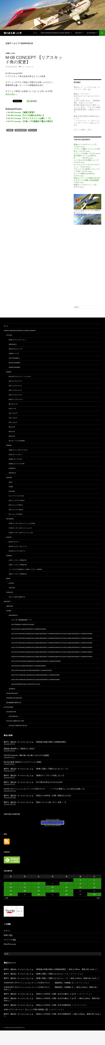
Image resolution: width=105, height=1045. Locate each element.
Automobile (91, 33)
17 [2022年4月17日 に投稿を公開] (11, 891)
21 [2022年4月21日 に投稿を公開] (66, 891)
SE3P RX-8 (12, 473)
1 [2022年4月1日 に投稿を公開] (80, 880)
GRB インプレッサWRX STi (18, 574)
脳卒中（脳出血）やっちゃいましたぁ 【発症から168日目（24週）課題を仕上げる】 (38, 795)
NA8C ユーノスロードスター (18, 450)
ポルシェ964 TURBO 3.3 (17, 597)
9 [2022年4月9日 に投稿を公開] (94, 884)
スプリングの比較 (81, 153)
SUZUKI (8, 537)
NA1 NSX (12, 491)
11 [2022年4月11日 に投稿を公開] (25, 887)
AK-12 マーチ (13, 404)
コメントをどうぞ (27, 67)
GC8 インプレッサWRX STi (18, 560)
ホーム (35, 33)
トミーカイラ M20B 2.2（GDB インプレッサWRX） (26, 569)
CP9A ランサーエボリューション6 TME (22, 523)
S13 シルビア (13, 413)
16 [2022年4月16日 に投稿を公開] (94, 887)
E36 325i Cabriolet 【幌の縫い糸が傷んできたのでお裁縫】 (27, 755)
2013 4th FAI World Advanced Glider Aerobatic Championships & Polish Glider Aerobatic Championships (51, 634)
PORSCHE (9, 592)
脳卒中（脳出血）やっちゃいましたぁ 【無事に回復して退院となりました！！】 (36, 769)
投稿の (8, 935)
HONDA (9, 477)
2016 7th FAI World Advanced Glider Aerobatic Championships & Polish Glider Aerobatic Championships (51, 647)
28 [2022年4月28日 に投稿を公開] (66, 894)
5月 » (99, 898)
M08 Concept (21, 130)
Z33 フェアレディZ (15, 390)
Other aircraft (12, 693)
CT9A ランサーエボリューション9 (20, 528)
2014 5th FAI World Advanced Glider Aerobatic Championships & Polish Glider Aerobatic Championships (51, 643)
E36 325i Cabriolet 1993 (15, 721)
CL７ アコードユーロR (16, 496)
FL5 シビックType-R (15, 514)
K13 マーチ (12, 408)
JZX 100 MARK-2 (14, 358)
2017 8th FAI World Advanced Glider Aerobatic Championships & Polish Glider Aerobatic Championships (51, 652)
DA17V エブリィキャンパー (18, 546)
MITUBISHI (10, 519)
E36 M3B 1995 (11, 712)
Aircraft (78, 33)
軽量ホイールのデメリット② (85, 185)
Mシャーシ (32, 130)
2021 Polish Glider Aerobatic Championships (28, 666)
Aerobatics (13, 615)
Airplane (9, 606)
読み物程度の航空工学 (13, 702)
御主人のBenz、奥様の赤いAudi (81, 969)
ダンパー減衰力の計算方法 (84, 173)
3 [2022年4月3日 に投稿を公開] (10, 884)
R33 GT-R (12, 431)
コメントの (10, 940)
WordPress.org (10, 944)
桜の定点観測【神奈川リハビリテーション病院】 (23, 762)
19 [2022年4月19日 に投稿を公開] (39, 891)
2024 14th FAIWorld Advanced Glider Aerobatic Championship (35, 679)
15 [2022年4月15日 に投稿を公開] (80, 887)
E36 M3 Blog (13, 716)
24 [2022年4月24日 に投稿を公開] (11, 894)
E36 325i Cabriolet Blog (18, 725)
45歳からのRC (10, 53)
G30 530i (12, 588)
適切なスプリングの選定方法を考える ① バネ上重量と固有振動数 (87, 179)
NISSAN (8, 372)
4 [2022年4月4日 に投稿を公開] (24, 884)
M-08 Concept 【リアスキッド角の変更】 (33, 59)
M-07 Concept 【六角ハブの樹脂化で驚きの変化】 (30, 121)
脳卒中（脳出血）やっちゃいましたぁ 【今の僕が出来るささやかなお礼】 (33, 782)
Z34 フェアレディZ (15, 395)
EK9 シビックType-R (16, 505)
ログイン (7, 931)
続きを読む (11, 94)
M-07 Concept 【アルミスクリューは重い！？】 (30, 118)
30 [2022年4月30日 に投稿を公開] (94, 894)
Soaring (12, 689)
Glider (8, 611)
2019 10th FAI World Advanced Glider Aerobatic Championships (36, 661)
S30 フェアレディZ (15, 381)
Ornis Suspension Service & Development (55, 33)
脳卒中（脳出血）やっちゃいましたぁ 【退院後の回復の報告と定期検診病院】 (35, 742)
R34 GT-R (12, 436)
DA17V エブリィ (14, 542)
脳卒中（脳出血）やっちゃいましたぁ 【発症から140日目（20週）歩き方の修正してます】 (40, 994)
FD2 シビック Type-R (16, 510)
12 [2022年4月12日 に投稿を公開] (39, 887)
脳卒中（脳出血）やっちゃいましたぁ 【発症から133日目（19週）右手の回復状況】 (38, 1005)
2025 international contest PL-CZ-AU (25, 684)
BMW (8, 578)
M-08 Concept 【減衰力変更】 (22, 112)
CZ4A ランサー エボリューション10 (21, 532)
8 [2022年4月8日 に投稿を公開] (80, 884)
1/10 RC (10, 130)
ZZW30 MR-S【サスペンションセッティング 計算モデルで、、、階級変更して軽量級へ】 (39, 983)
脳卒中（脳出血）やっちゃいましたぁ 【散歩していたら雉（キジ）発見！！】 (35, 802)
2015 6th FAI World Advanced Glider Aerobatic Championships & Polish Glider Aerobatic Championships (51, 638)
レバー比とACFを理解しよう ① (86, 160)
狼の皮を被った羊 (13, 33)
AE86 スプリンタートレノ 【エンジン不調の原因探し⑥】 (26, 1009)
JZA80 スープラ (14, 353)
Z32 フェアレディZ (15, 386)
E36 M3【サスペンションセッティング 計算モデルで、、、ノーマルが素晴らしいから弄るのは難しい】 (44, 789)
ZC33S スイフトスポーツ (17, 551)
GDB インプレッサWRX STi (18, 565)
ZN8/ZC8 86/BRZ (14, 367)
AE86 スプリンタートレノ (17, 340)
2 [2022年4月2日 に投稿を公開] (94, 880)
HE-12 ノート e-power (17, 441)
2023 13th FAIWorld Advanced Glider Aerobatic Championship (35, 675)
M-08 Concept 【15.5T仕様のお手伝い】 (26, 115)
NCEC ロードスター (15, 454)
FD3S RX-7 (12, 468)
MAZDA (8, 445)
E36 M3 (11, 583)
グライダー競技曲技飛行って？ (21, 620)
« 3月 (6, 898)
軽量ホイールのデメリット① (85, 144)
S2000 (11, 487)
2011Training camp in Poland (22, 624)
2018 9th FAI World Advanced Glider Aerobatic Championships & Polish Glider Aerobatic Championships (51, 656)
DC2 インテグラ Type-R (16, 500)
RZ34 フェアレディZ (15, 399)
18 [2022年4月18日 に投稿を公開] (25, 891)
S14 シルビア (13, 418)
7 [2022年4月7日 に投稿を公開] (66, 884)
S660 (10, 482)
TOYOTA (9, 335)
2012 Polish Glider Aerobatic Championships (28, 629)
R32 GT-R (12, 427)
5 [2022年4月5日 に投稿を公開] (38, 884)
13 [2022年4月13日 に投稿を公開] (52, 887)
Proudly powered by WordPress (14, 1027)
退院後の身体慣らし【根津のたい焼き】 (19, 748)
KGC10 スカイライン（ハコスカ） (20, 376)
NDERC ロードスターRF (17, 464)
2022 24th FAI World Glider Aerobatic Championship (31, 670)
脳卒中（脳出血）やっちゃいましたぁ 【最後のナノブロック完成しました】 (34, 775)
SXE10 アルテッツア (15, 349)
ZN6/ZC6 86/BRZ (14, 363)
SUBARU (9, 555)
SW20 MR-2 (13, 344)
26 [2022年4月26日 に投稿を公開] (39, 894)
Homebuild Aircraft (14, 698)
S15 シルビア (13, 422)
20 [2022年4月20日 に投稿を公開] (52, 891)
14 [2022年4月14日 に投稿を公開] (66, 887)
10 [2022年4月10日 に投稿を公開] (11, 887)
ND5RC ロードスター (16, 459)
